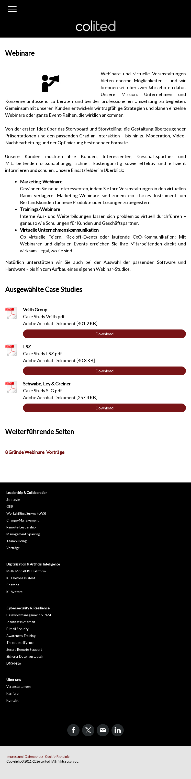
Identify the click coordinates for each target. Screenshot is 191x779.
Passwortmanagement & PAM (28, 615)
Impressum (14, 756)
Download (104, 333)
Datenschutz (34, 756)
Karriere (12, 693)
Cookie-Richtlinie (57, 756)
